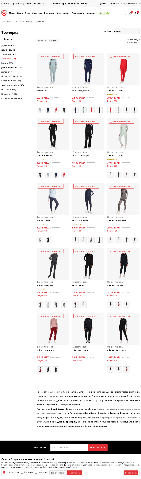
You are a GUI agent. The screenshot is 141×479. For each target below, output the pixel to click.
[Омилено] (130, 13)
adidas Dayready (80, 90)
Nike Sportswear (80, 350)
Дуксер (7, 45)
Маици (7, 63)
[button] (125, 13)
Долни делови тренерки (9, 52)
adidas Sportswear (116, 220)
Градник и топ (11, 80)
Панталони (8, 89)
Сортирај (107, 31)
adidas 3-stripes (115, 155)
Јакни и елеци (11, 67)
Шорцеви (9, 93)
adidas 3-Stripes (115, 90)
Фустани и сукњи (12, 85)
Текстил (29, 21)
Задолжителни (12, 472)
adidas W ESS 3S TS (46, 90)
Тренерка (8, 58)
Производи (19, 21)
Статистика (28, 472)
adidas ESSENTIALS (116, 350)
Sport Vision (6, 21)
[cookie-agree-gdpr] (74, 472)
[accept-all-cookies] (131, 472)
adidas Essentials (116, 285)
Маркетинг (43, 472)
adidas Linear (43, 220)
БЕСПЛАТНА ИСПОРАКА (70, 1)
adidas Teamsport (81, 155)
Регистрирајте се (131, 3)
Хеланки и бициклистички (11, 74)
